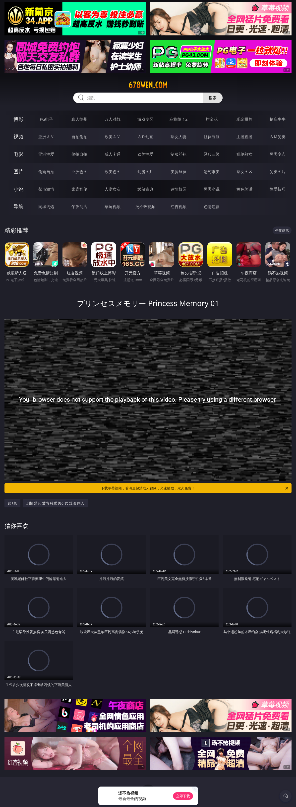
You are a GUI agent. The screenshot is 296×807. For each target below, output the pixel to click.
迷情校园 (178, 189)
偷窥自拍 (46, 171)
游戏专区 (145, 119)
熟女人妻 (178, 136)
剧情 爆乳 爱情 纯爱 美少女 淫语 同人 (55, 503)
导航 (18, 206)
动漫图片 (145, 171)
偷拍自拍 (79, 154)
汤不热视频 (145, 206)
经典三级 (212, 154)
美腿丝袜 (178, 171)
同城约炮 (46, 206)
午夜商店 (79, 206)
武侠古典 (145, 189)
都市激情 (46, 189)
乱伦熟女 (244, 154)
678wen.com (147, 85)
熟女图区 (244, 171)
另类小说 (212, 189)
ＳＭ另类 (278, 136)
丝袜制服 (212, 136)
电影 (18, 154)
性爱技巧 (278, 189)
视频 (18, 136)
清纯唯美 (212, 171)
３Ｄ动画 (145, 136)
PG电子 (46, 119)
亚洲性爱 (46, 154)
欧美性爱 (145, 154)
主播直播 (244, 136)
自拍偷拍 (79, 136)
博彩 (18, 119)
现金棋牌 (244, 119)
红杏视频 (178, 206)
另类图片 (278, 171)
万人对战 (112, 119)
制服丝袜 (178, 154)
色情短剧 (212, 206)
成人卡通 (112, 154)
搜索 (213, 98)
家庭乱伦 (79, 189)
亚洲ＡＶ (46, 136)
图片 (18, 171)
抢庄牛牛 (278, 119)
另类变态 (278, 154)
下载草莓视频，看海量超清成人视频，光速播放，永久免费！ (195, 488)
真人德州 (79, 119)
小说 (18, 189)
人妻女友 (112, 189)
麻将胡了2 (178, 119)
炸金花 (212, 119)
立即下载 (183, 796)
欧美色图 (112, 171)
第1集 (12, 503)
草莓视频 (112, 206)
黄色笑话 (244, 189)
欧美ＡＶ (112, 136)
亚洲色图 (79, 171)
